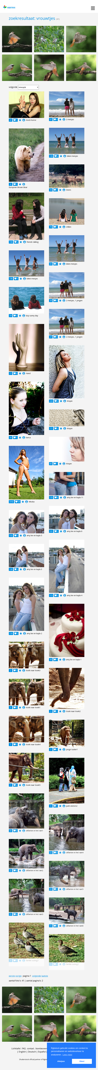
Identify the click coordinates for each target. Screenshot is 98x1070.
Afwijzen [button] (61, 1061)
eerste (12, 975)
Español (42, 1051)
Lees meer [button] (67, 1055)
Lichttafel (15, 1048)
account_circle (23, 120)
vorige (18, 975)
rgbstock (9, 7)
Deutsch (32, 1051)
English (22, 1051)
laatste (44, 975)
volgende (36, 975)
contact (30, 1048)
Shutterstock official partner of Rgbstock (34, 1059)
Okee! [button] (81, 1061)
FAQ (24, 1048)
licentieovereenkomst (45, 1048)
